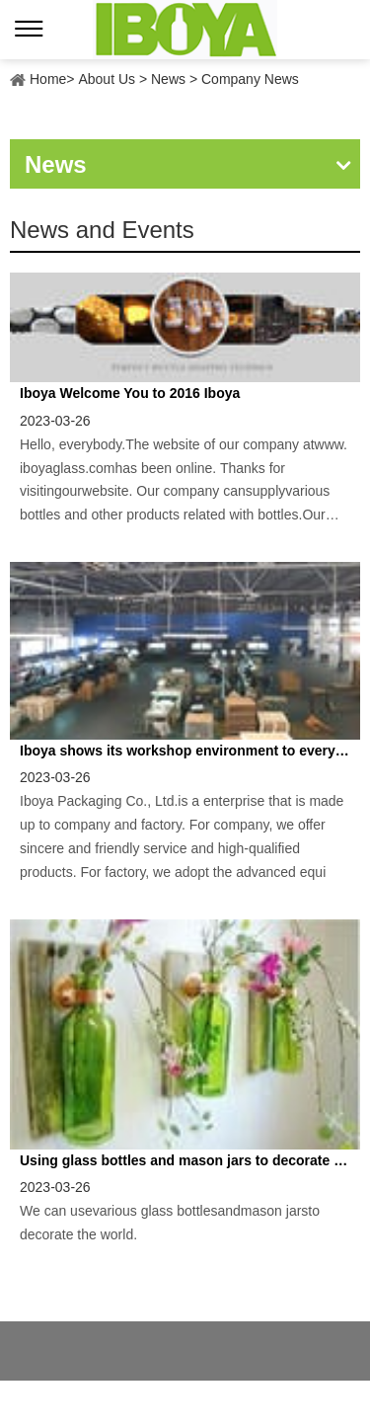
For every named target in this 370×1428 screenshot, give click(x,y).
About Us (106, 79)
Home (48, 79)
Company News (250, 79)
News (168, 79)
